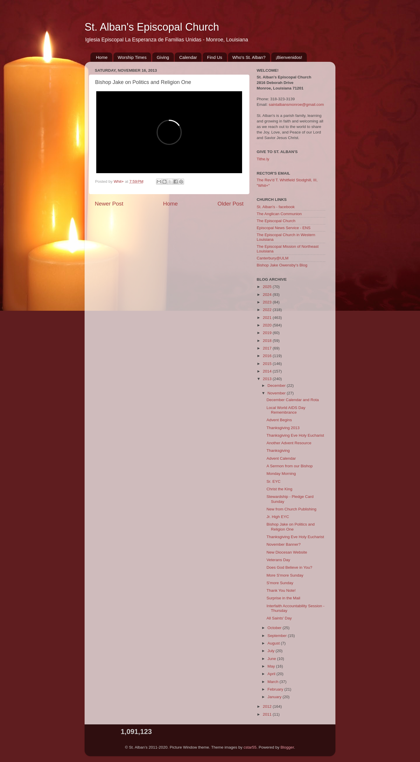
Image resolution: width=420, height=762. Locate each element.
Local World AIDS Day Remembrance (286, 410)
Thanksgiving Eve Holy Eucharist (295, 435)
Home (102, 57)
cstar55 (250, 747)
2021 (268, 317)
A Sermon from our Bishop (290, 466)
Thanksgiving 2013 (283, 428)
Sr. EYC (274, 481)
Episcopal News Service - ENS (284, 228)
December (277, 385)
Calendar (188, 57)
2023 (268, 302)
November (277, 393)
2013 (268, 379)
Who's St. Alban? (249, 57)
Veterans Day (278, 560)
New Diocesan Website (287, 552)
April (271, 674)
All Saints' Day (279, 618)
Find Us (214, 57)
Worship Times (132, 57)
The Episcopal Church (276, 221)
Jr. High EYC (278, 517)
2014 (268, 371)
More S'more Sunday (285, 575)
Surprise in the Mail (283, 598)
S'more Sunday (280, 583)
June (272, 658)
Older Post (231, 204)
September (277, 635)
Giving (163, 57)
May (271, 666)
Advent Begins (279, 420)
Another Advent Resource (289, 443)
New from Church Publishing (291, 509)
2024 (268, 294)
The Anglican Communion (279, 214)
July (271, 651)
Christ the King (280, 489)
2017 (268, 348)
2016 (268, 356)
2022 (268, 310)
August (274, 643)
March (273, 682)
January (275, 697)
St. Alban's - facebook (276, 207)
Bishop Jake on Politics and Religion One (291, 526)
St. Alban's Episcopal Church (152, 27)
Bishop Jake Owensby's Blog (282, 265)
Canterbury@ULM (272, 258)
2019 (268, 333)
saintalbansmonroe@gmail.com (296, 104)
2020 (268, 325)
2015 (268, 363)
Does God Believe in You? (289, 567)
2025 (268, 287)
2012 (268, 706)
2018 (268, 340)
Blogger (287, 747)
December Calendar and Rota (293, 400)
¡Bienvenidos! (289, 57)
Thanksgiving (278, 450)
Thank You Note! (281, 590)
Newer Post (109, 204)
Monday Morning (281, 473)
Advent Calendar (281, 458)
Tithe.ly (263, 159)
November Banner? (284, 544)
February (275, 689)
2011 (268, 714)
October (275, 628)
